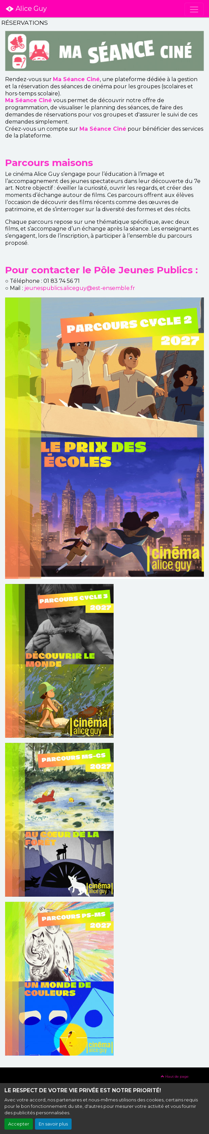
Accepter (18, 1124)
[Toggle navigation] (194, 9)
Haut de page (175, 1076)
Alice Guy (26, 8)
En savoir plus (53, 1124)
